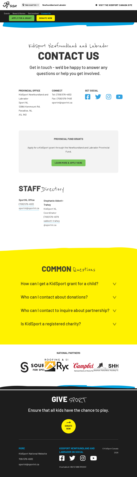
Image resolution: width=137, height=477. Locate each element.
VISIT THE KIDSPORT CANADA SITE (115, 5)
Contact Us (46, 13)
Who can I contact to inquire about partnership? (65, 324)
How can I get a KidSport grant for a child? (59, 298)
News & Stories (19, 13)
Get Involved (33, 13)
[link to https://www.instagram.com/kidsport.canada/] (111, 97)
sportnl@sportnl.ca (29, 464)
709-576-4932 (26, 458)
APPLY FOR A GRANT (22, 18)
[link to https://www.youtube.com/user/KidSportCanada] (119, 97)
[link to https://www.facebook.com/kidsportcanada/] (90, 97)
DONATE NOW (45, 18)
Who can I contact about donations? (54, 311)
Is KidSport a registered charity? (51, 338)
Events (7, 13)
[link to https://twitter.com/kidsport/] (100, 97)
